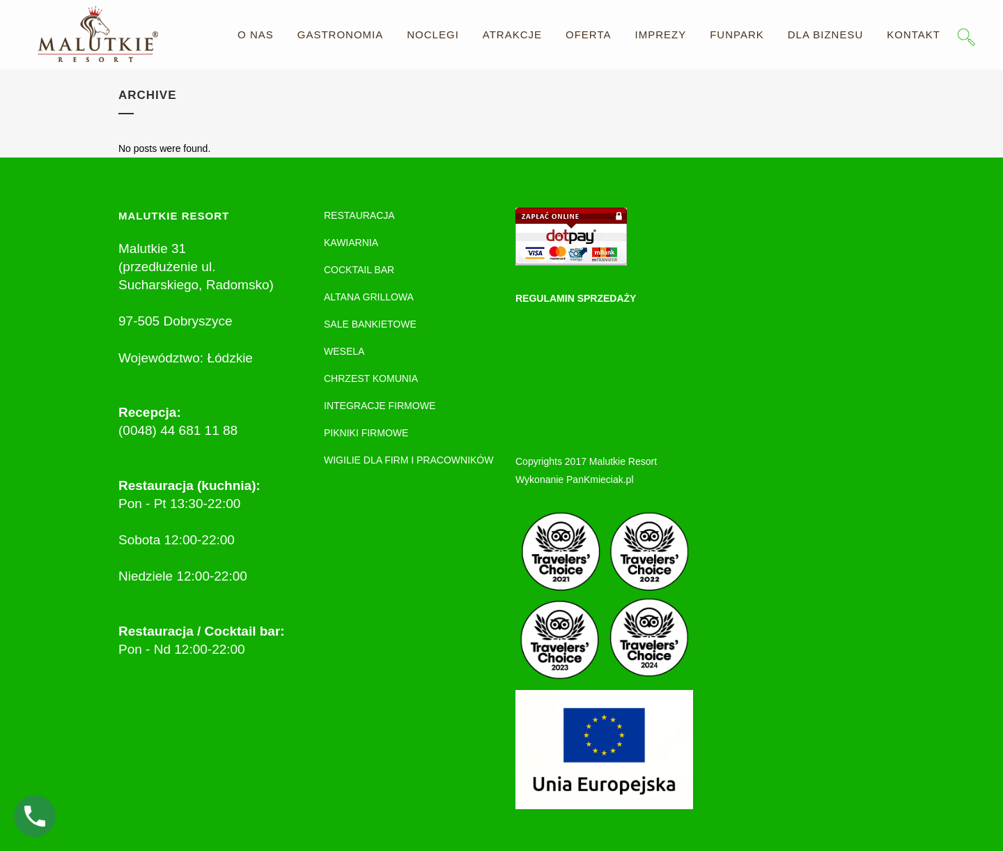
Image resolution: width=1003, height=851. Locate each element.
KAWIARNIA (351, 242)
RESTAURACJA (359, 215)
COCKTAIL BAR (359, 269)
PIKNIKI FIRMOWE (366, 432)
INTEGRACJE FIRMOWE (379, 405)
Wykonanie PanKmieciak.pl (574, 479)
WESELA (344, 351)
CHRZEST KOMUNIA (371, 378)
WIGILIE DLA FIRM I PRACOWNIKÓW (408, 460)
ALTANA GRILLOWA (369, 296)
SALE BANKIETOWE (370, 324)
